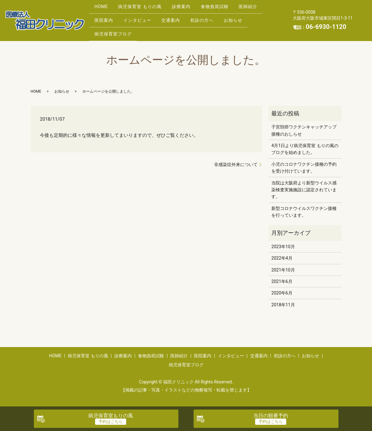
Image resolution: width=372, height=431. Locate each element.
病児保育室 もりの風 (144, 8)
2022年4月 (281, 254)
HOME (102, 8)
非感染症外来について (236, 160)
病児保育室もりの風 (110, 416)
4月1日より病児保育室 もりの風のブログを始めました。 (304, 145)
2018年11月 (283, 301)
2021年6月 (281, 277)
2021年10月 (283, 265)
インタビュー (141, 18)
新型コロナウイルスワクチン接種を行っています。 (304, 208)
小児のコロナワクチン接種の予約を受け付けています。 (304, 163)
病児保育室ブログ (114, 27)
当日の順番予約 (270, 416)
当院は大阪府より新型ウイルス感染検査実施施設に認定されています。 (304, 185)
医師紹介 (261, 8)
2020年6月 (281, 289)
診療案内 (188, 8)
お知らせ (246, 18)
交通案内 (177, 18)
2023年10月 (283, 242)
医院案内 (105, 18)
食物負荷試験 (225, 8)
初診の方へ (211, 18)
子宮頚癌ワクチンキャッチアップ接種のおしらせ (304, 126)
